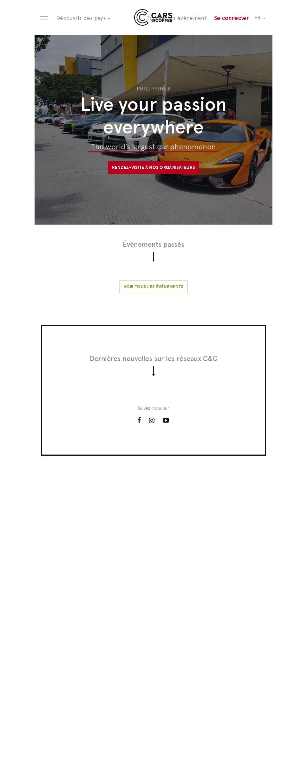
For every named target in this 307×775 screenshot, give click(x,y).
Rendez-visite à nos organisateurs (153, 167)
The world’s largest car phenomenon (153, 146)
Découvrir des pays (83, 18)
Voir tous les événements (154, 286)
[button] (263, 18)
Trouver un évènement (176, 18)
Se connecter (231, 18)
